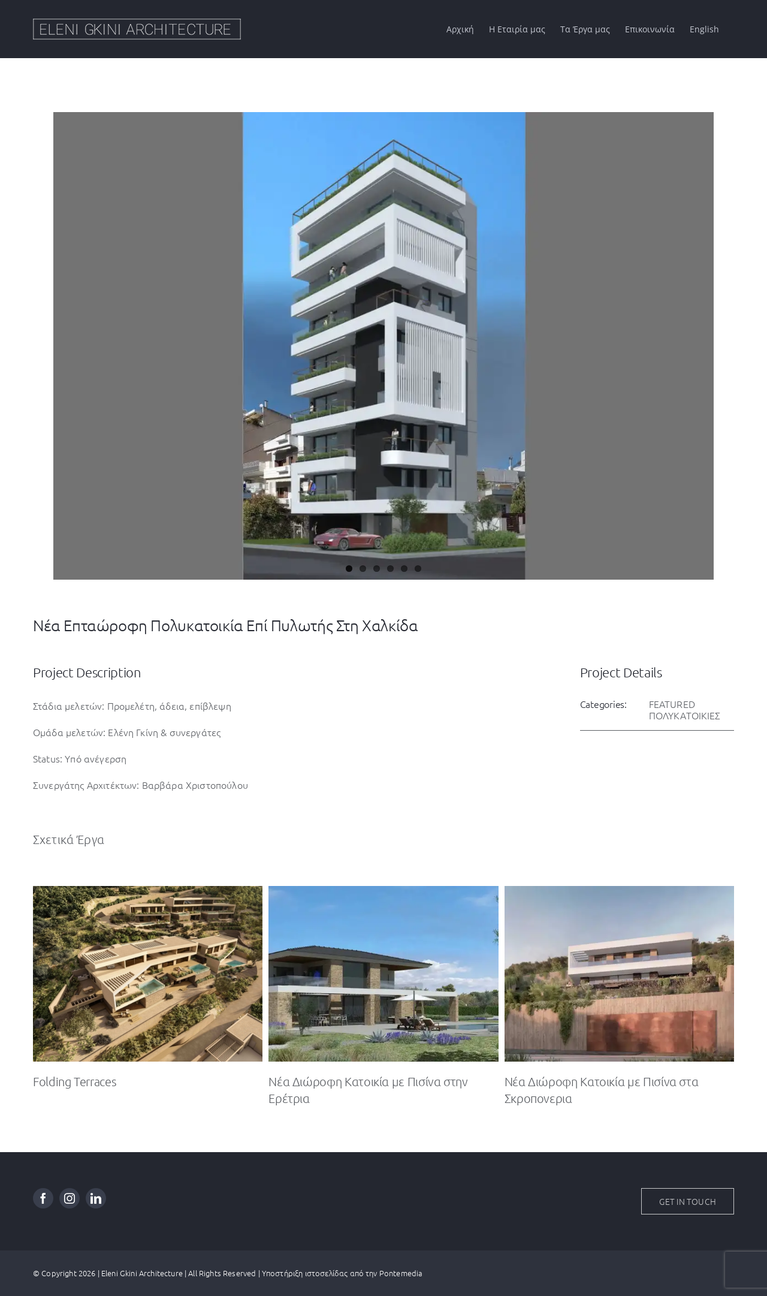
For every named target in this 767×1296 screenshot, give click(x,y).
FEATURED (672, 703)
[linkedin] (96, 1198)
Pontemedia (401, 1273)
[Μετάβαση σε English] (704, 29)
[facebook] (43, 1198)
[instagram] (69, 1198)
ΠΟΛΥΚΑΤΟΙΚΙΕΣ (685, 715)
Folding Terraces (74, 1081)
